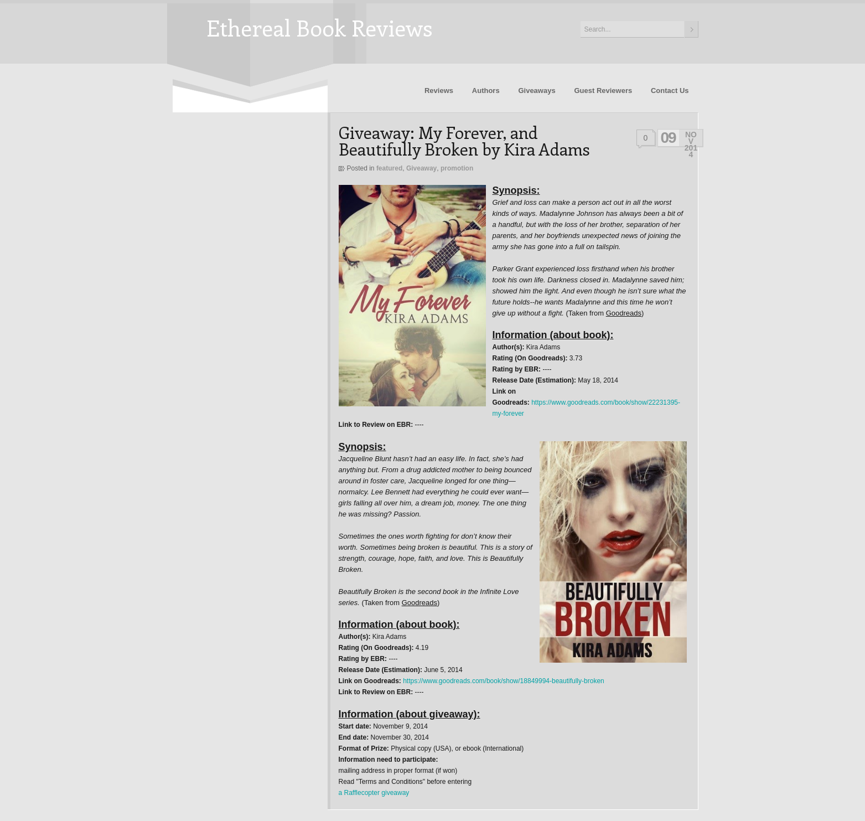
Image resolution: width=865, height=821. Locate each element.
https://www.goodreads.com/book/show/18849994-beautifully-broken (503, 681)
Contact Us (670, 90)
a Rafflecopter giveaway (374, 793)
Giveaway (421, 168)
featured (389, 168)
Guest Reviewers (603, 90)
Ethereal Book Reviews (319, 27)
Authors (486, 90)
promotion (457, 168)
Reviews (438, 90)
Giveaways (536, 90)
